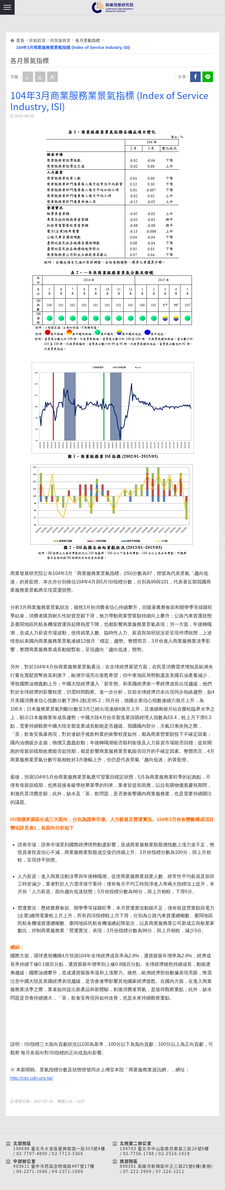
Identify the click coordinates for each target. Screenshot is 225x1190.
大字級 (52, 76)
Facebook (195, 76)
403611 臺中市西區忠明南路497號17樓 (53, 1166)
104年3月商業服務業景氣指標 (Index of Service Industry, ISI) (73, 47)
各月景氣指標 (87, 40)
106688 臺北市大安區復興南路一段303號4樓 (59, 1148)
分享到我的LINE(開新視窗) (207, 76)
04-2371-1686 (32, 1171)
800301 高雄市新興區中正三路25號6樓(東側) (166, 1166)
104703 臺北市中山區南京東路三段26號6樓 (164, 1148)
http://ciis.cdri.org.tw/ (31, 1078)
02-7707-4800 (32, 1153)
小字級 (28, 76)
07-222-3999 (137, 1171)
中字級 (40, 76)
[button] (7, 7)
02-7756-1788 (138, 1153)
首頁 (20, 40)
